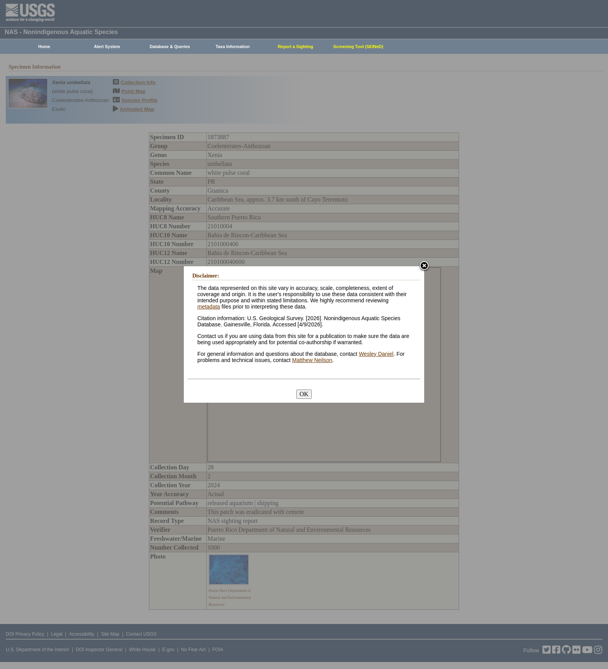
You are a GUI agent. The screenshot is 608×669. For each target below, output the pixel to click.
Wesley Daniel (376, 354)
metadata (208, 306)
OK (303, 394)
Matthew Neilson (312, 360)
